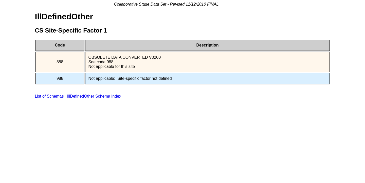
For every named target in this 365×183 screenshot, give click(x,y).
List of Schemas (49, 96)
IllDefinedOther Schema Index (94, 96)
